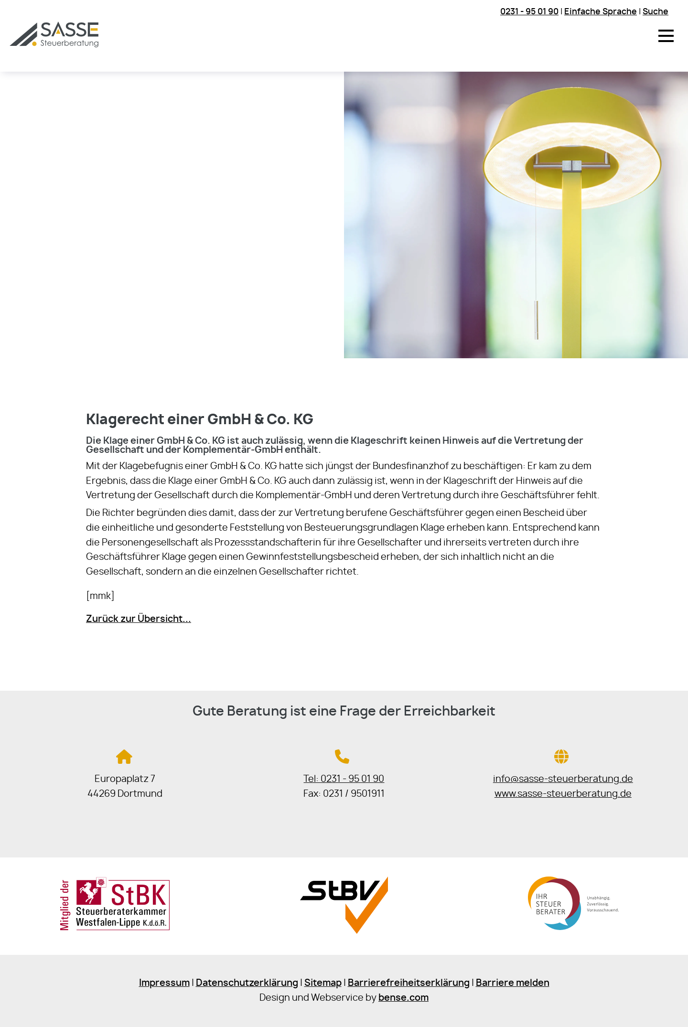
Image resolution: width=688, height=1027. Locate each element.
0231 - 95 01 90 (529, 12)
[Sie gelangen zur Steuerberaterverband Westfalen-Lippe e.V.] (343, 931)
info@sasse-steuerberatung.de (563, 779)
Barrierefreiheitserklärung (409, 983)
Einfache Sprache (600, 12)
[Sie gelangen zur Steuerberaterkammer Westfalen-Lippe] (115, 928)
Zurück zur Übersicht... (138, 619)
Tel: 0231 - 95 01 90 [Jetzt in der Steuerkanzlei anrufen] (343, 779)
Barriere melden (512, 983)
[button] (666, 36)
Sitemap (323, 983)
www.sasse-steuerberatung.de (563, 794)
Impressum (164, 983)
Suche (655, 12)
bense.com (403, 998)
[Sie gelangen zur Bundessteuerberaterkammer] (573, 931)
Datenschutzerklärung (247, 983)
